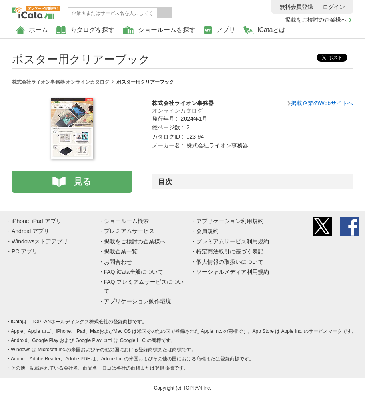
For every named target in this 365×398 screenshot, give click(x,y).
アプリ (219, 30)
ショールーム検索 (126, 221)
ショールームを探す (159, 30)
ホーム (32, 30)
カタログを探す (85, 30)
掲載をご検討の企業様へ (316, 19)
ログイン (334, 7)
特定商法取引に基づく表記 (229, 251)
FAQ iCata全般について (134, 272)
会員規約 (207, 231)
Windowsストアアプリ (40, 241)
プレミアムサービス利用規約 (232, 241)
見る (83, 182)
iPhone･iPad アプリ (37, 221)
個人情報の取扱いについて (229, 262)
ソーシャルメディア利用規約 (232, 272)
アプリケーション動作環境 (137, 301)
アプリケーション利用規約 (229, 221)
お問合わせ (118, 262)
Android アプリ (30, 231)
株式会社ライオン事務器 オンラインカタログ (60, 82)
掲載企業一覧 (121, 251)
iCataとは (264, 30)
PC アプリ (25, 251)
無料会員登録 (296, 7)
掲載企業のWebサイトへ (322, 103)
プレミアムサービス (129, 231)
